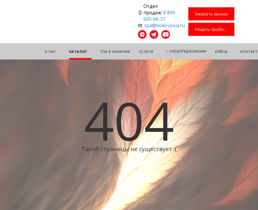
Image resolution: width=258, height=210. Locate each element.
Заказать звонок (211, 14)
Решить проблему (213, 29)
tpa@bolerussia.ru (165, 25)
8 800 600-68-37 (159, 15)
